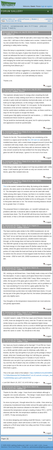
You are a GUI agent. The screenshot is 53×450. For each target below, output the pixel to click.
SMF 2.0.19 (29, 445)
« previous (48, 19)
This (5, 186)
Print (50, 439)
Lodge (25, 341)
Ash (20, 163)
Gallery (17, 11)
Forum (5, 11)
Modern (34, 19)
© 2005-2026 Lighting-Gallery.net (12, 445)
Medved (22, 91)
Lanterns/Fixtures (23, 19)
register (49, 6)
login (43, 6)
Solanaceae (27, 314)
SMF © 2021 (38, 445)
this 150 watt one (34, 140)
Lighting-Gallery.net (8, 19)
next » (50, 21)
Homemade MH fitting (13, 21)
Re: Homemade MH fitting (11, 89)
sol (13, 34)
